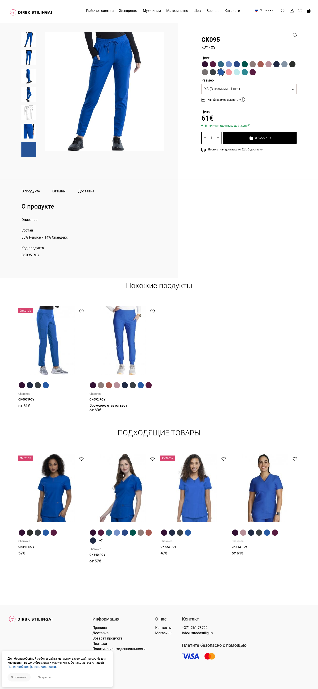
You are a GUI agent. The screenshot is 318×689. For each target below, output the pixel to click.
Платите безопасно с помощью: (215, 645)
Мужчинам (152, 11)
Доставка (86, 191)
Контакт (190, 619)
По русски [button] (264, 10)
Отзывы (59, 191)
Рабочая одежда (100, 11)
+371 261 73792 (195, 628)
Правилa (100, 628)
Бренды (212, 11)
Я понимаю (19, 677)
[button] (249, 89)
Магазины (163, 633)
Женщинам (128, 11)
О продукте (30, 191)
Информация (106, 619)
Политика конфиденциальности (119, 649)
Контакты (163, 628)
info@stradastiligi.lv (197, 633)
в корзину (260, 138)
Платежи (100, 644)
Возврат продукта (108, 638)
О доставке (255, 149)
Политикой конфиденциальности (32, 666)
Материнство (177, 11)
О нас (161, 619)
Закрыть (44, 677)
